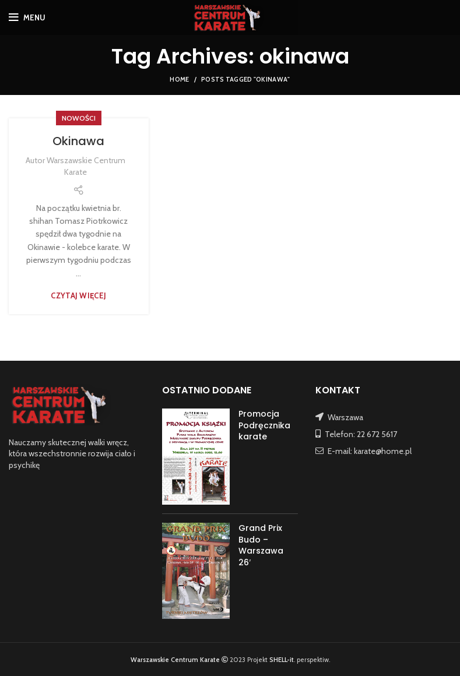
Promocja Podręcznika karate (264, 425)
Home (179, 79)
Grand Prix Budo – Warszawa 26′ (260, 545)
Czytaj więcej (78, 296)
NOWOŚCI (79, 118)
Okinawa (78, 141)
